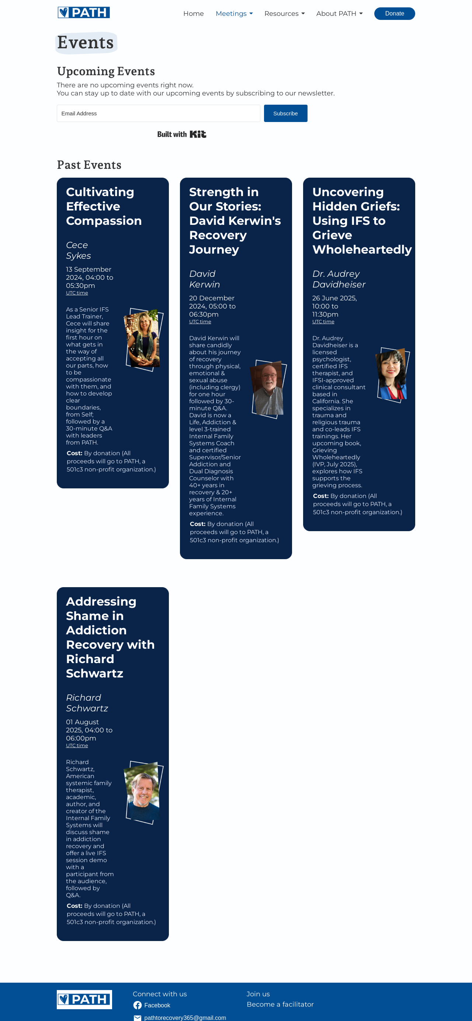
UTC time (77, 293)
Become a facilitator (280, 1004)
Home (193, 14)
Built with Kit (181, 134)
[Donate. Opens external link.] (395, 13)
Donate (395, 13)
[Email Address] (158, 113)
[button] (236, 13)
